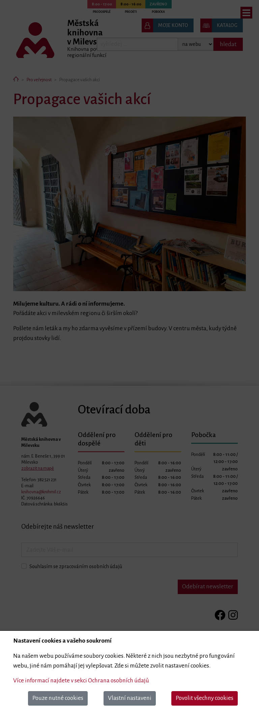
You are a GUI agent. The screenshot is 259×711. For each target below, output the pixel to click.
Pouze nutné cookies (57, 698)
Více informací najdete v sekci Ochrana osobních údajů (81, 680)
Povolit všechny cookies (204, 698)
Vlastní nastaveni (129, 698)
